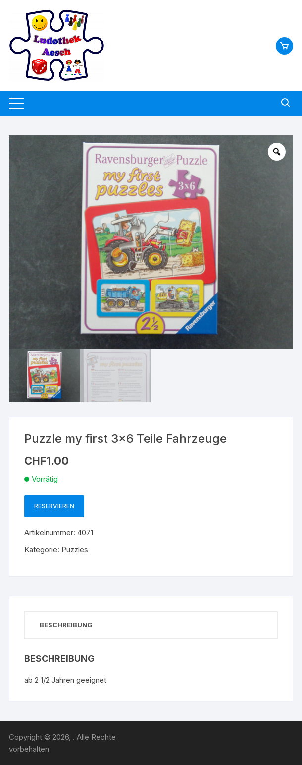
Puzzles (74, 549)
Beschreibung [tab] (66, 625)
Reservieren (54, 506)
